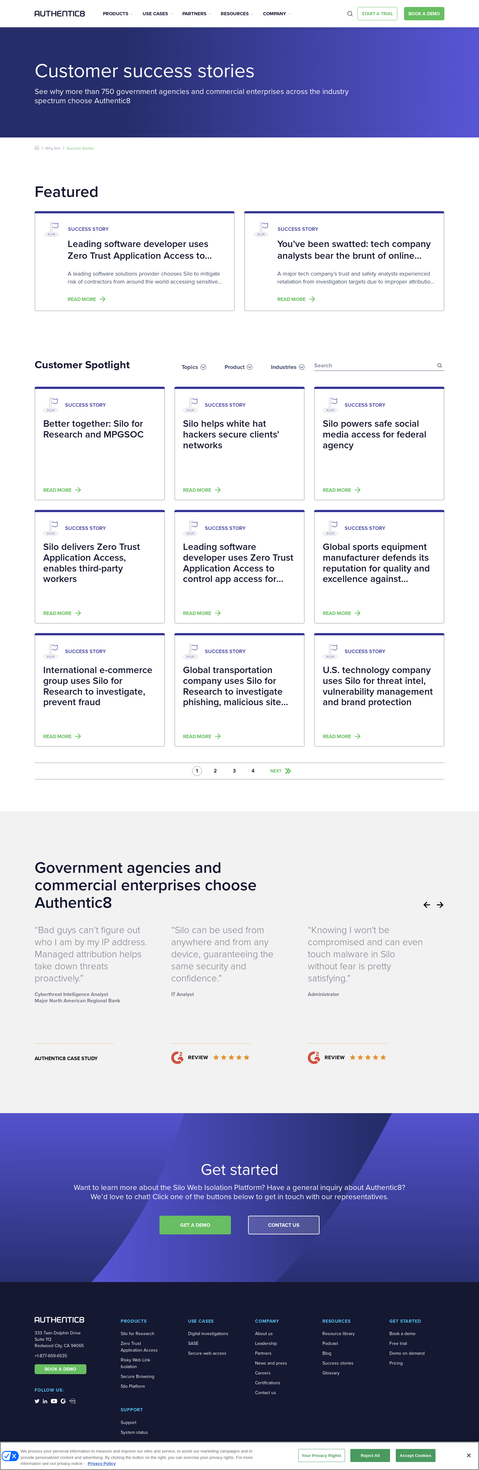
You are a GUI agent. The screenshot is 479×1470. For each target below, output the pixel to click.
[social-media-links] (37, 1400)
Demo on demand (407, 1353)
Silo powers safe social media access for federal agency (374, 434)
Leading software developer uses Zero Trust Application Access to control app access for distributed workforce (138, 261)
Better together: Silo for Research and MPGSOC (93, 429)
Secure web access (207, 1353)
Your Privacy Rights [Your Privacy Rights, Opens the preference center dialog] (321, 1455)
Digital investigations (208, 1333)
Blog (326, 1353)
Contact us (265, 1392)
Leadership (266, 1343)
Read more (82, 299)
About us (264, 1333)
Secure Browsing (137, 1376)
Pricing (396, 1363)
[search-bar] (379, 362)
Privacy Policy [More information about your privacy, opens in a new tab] (102, 1463)
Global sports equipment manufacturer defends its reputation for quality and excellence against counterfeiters (376, 563)
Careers (263, 1373)
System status (134, 1432)
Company (274, 13)
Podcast (330, 1343)
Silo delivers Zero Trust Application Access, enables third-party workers (91, 563)
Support (128, 1422)
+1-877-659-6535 (51, 1356)
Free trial (398, 1343)
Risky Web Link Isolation (135, 1363)
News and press (271, 1363)
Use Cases (155, 13)
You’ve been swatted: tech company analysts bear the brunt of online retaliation (354, 255)
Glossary (331, 1373)
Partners (194, 13)
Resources (235, 13)
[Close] (469, 1455)
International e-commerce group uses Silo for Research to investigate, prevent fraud (97, 686)
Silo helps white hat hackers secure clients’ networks (231, 434)
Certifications (267, 1383)
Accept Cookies (415, 1455)
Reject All (370, 1455)
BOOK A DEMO (60, 1369)
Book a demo (402, 1333)
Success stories (338, 1363)
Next (440, 905)
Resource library (338, 1333)
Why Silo (52, 148)
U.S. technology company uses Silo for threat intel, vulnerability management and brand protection (378, 686)
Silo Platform (133, 1386)
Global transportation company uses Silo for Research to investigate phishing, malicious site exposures (233, 686)
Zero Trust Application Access (139, 1346)
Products (115, 13)
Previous (426, 905)
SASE (193, 1343)
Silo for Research (137, 1333)
